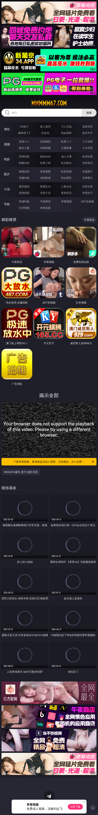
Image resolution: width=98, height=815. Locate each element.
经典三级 (45, 163)
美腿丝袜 (24, 178)
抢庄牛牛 (87, 133)
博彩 (7, 129)
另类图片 (87, 178)
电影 (7, 159)
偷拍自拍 (45, 156)
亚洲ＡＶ (24, 141)
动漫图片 (87, 171)
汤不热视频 (87, 201)
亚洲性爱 (24, 156)
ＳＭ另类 (87, 148)
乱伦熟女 (66, 163)
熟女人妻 (24, 148)
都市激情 (24, 186)
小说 (7, 189)
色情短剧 (45, 208)
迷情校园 (24, 193)
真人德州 (45, 126)
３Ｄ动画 (87, 141)
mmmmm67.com (49, 103)
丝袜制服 (45, 148)
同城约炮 (24, 201)
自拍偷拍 (45, 141)
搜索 (89, 112)
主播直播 (66, 148)
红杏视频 (24, 208)
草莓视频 (66, 201)
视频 (7, 144)
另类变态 (87, 163)
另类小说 (45, 193)
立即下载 (75, 806)
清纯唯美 (45, 178)
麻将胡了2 (24, 133)
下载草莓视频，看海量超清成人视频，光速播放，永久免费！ (54, 461)
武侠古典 (87, 186)
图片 (7, 174)
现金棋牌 (66, 133)
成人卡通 (66, 156)
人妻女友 (66, 186)
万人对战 (66, 126)
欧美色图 (66, 171)
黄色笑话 (66, 193)
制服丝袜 (24, 163)
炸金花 (45, 133)
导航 (7, 204)
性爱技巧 (87, 193)
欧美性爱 (87, 156)
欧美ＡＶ (66, 141)
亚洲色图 (45, 171)
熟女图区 (66, 178)
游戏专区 (87, 126)
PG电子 (24, 126)
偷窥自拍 (24, 171)
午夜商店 (45, 201)
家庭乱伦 (45, 186)
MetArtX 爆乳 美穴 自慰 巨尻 (21, 472)
